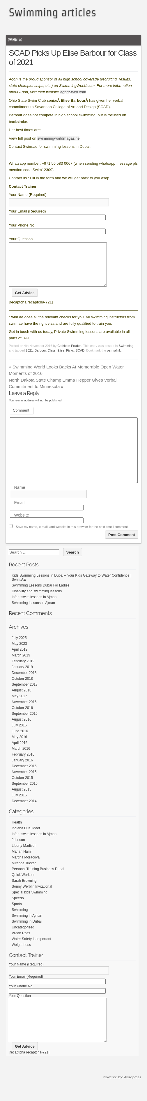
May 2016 (19, 746)
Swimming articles (52, 12)
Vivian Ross (21, 942)
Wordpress (132, 1095)
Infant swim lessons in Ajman (34, 606)
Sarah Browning (24, 889)
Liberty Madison (24, 854)
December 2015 (24, 775)
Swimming (15, 40)
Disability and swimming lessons (37, 600)
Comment (21, 419)
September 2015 (25, 792)
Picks (70, 359)
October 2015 (22, 786)
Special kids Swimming (29, 901)
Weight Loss (21, 953)
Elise (60, 359)
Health (17, 831)
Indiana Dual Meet (26, 837)
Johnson (18, 849)
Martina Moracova (26, 866)
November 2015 (24, 781)
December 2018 (24, 681)
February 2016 (23, 763)
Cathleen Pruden (69, 354)
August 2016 (21, 728)
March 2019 (21, 664)
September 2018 (25, 693)
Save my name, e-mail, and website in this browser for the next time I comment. (72, 535)
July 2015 (19, 804)
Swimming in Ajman (27, 924)
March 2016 (21, 757)
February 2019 (23, 670)
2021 (29, 359)
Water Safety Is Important (31, 948)
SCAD (80, 359)
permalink (114, 359)
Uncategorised (23, 936)
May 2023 (19, 652)
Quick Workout (23, 883)
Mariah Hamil (22, 860)
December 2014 (24, 810)
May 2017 (19, 705)
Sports (17, 913)
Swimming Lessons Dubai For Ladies (40, 594)
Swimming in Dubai (27, 930)
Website (21, 523)
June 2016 (20, 740)
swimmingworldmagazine (58, 138)
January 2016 (22, 769)
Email (19, 511)
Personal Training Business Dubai (38, 878)
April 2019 (19, 658)
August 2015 (21, 798)
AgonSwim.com (73, 92)
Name (19, 496)
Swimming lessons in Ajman (33, 612)
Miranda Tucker (24, 872)
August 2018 (21, 699)
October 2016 (22, 716)
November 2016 (24, 711)
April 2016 (19, 751)
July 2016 (19, 734)
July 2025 (19, 647)
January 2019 (22, 676)
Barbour (40, 359)
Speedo (18, 907)
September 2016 (25, 722)
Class (52, 359)
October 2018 (22, 687)
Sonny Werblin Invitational (32, 895)
